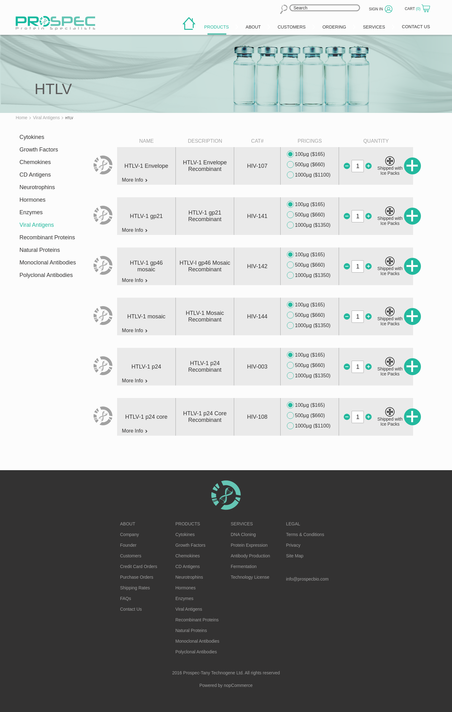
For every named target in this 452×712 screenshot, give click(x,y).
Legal (293, 523)
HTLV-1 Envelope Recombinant (205, 165)
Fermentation (243, 566)
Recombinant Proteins (47, 237)
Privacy (293, 545)
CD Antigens (35, 175)
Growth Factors (38, 149)
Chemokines (35, 162)
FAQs (125, 598)
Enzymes (31, 212)
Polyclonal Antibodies (46, 275)
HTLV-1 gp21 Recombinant (205, 216)
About (127, 523)
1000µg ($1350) (309, 225)
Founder (128, 545)
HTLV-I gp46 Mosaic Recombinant (205, 266)
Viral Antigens (36, 225)
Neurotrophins (37, 187)
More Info (134, 180)
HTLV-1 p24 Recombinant (205, 366)
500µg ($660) (306, 164)
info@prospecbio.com (307, 579)
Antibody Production (250, 555)
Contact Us (131, 609)
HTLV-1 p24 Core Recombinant (205, 416)
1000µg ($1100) (309, 175)
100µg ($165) (306, 154)
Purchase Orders (136, 577)
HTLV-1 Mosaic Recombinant (205, 316)
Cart (413, 9)
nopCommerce (238, 685)
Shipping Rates (135, 587)
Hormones (32, 200)
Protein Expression (249, 545)
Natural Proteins (39, 250)
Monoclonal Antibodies (47, 262)
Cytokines (31, 137)
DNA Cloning (243, 534)
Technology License (250, 577)
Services (242, 523)
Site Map (294, 555)
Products (187, 523)
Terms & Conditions (305, 534)
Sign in (376, 9)
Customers (131, 555)
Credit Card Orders (138, 566)
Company (129, 534)
